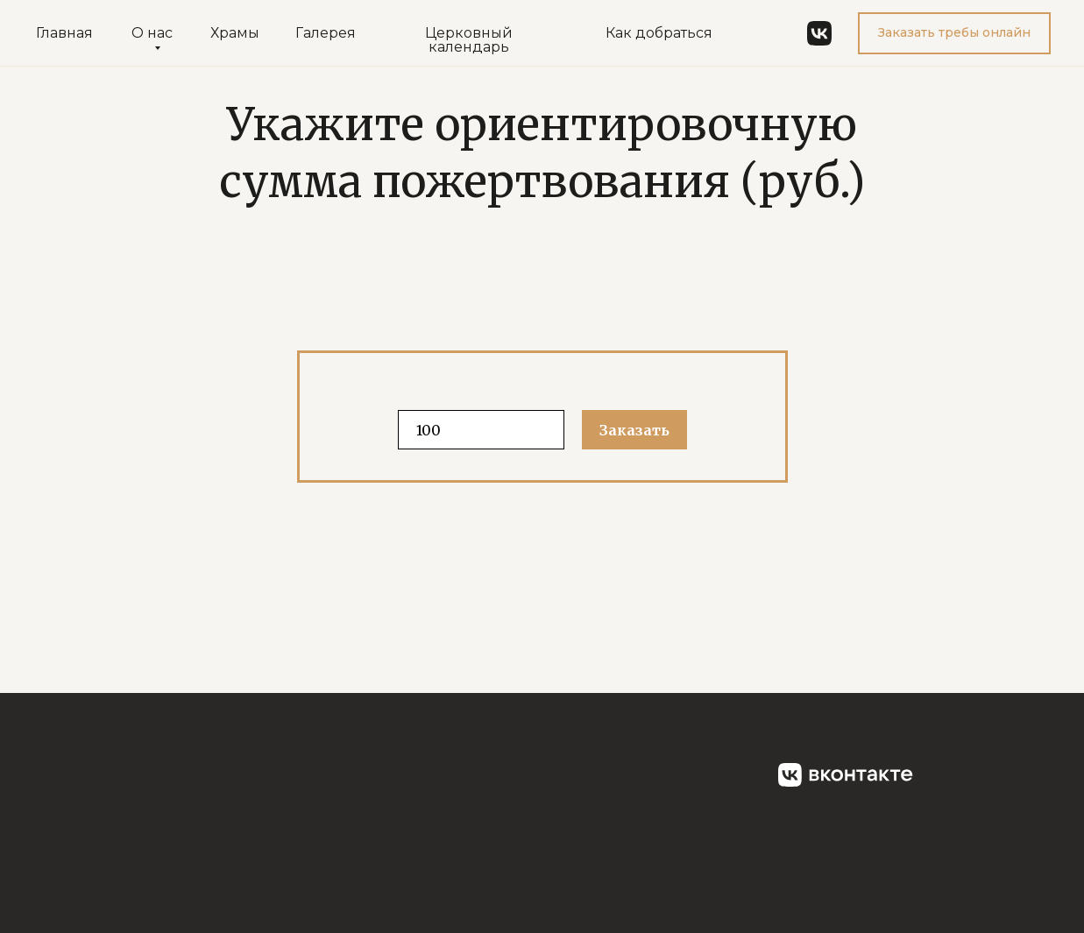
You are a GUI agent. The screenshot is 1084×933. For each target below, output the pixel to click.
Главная (64, 33)
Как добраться (659, 33)
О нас (152, 33)
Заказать (634, 430)
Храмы (234, 33)
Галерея (325, 33)
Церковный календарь (469, 40)
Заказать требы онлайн (954, 32)
